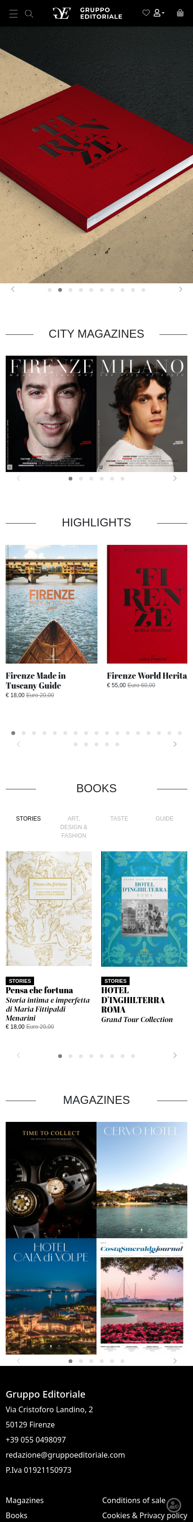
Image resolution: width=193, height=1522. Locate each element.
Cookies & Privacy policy (144, 1515)
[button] (159, 13)
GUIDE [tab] (165, 818)
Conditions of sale (134, 1500)
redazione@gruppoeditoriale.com (65, 1455)
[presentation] (13, 289)
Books (16, 1515)
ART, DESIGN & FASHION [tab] (73, 827)
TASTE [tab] (119, 818)
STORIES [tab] (28, 818)
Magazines (25, 1500)
